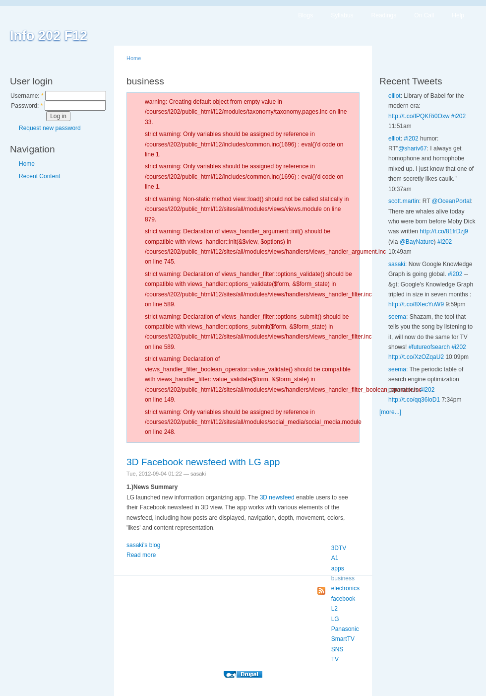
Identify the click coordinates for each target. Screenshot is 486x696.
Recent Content (39, 176)
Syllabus (342, 15)
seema (397, 316)
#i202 (458, 116)
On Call (424, 15)
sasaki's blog (143, 545)
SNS (337, 649)
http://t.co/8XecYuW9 (416, 304)
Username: (27, 95)
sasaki (396, 264)
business (343, 578)
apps (337, 568)
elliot (394, 95)
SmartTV (343, 638)
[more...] (390, 412)
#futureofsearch (429, 347)
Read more (141, 555)
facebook (343, 598)
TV (335, 659)
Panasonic (345, 629)
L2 (334, 608)
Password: (27, 105)
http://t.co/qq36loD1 (414, 399)
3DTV (339, 548)
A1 (335, 558)
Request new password (50, 128)
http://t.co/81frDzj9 (444, 231)
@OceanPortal (451, 201)
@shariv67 (412, 148)
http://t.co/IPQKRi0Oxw (418, 116)
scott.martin (403, 201)
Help (458, 15)
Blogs (305, 15)
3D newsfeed (277, 497)
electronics (345, 588)
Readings (384, 15)
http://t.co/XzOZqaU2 (416, 356)
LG (335, 619)
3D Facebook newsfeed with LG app (203, 462)
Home (27, 163)
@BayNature (417, 241)
